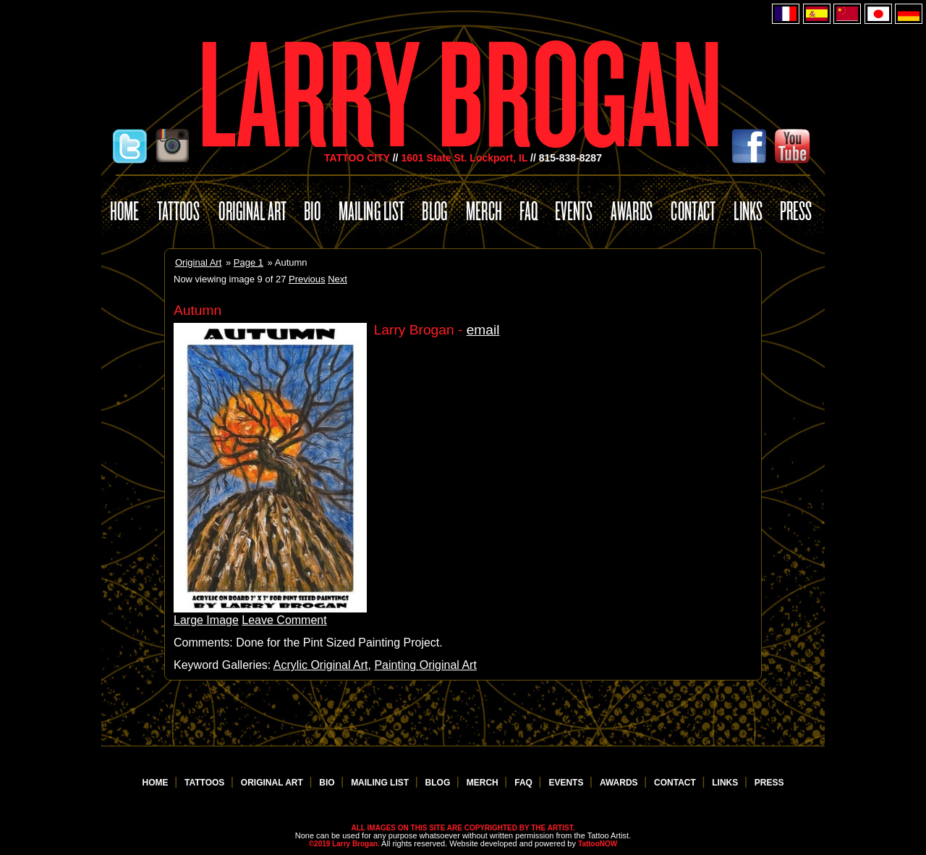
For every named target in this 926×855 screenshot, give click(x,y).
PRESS (769, 783)
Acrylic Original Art (320, 665)
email (483, 329)
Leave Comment (284, 620)
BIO (328, 783)
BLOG (439, 783)
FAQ (524, 783)
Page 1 (248, 262)
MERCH (484, 783)
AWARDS (620, 783)
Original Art (198, 262)
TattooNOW (597, 844)
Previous (307, 279)
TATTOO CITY (357, 158)
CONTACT (676, 783)
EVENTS (566, 783)
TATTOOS (205, 783)
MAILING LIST (381, 783)
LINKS (726, 783)
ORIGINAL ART (273, 783)
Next (337, 279)
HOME (157, 783)
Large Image (206, 620)
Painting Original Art (425, 665)
